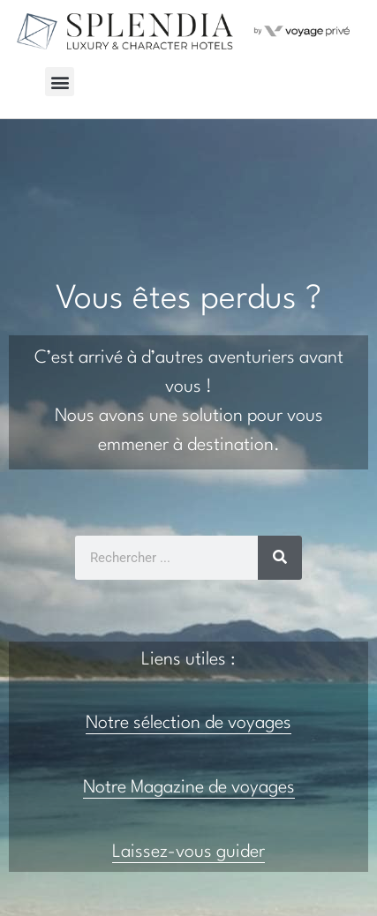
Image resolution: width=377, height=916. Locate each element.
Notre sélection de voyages (188, 723)
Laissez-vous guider (188, 852)
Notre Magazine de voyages (189, 788)
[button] (59, 81)
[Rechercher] (280, 558)
